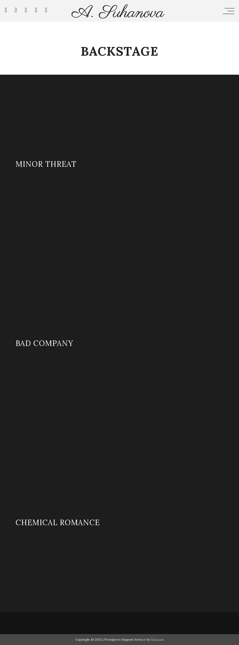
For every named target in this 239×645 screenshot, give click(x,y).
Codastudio (157, 640)
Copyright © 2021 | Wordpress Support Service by (113, 640)
